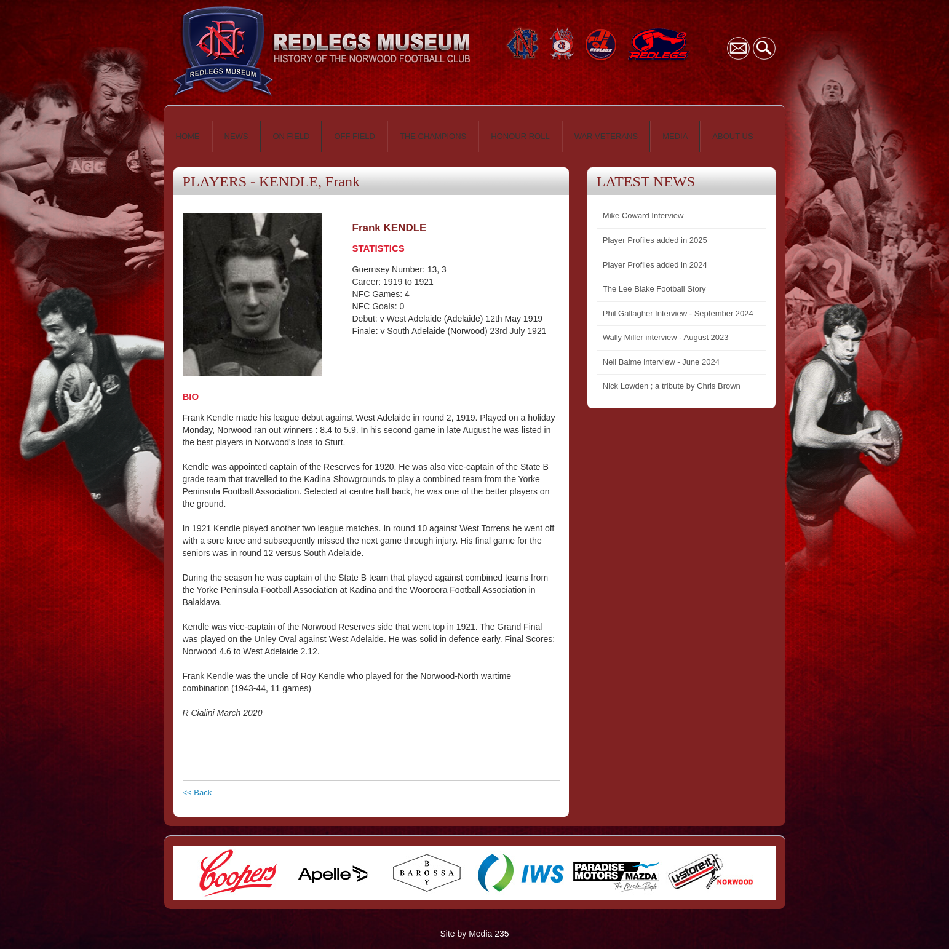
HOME (188, 136)
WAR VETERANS (606, 136)
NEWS (236, 136)
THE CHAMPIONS (433, 136)
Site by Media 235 (474, 934)
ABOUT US (732, 136)
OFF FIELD (354, 136)
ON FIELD (291, 136)
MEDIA (675, 136)
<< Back (197, 792)
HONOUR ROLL (520, 136)
